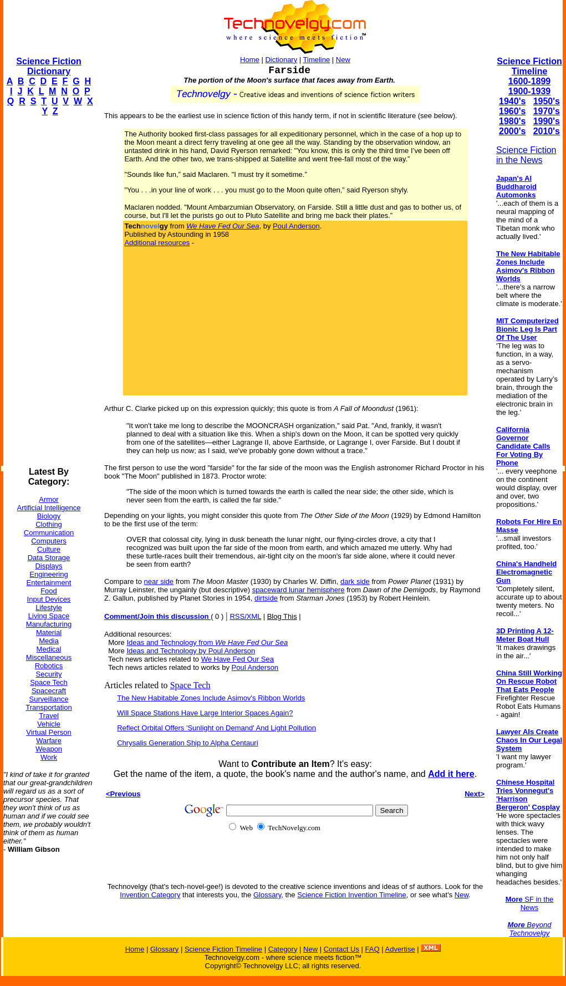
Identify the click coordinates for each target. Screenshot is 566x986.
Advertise (400, 949)
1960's (512, 111)
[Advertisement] (47, 291)
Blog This (282, 616)
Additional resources (157, 242)
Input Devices (49, 599)
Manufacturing (49, 624)
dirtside (266, 598)
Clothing (48, 524)
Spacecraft (49, 691)
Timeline (316, 59)
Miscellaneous (49, 657)
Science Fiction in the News (526, 155)
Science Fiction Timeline (529, 66)
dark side (355, 581)
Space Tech (49, 682)
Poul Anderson (296, 226)
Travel (49, 715)
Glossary (267, 895)
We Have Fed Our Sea (237, 659)
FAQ (372, 949)
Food (48, 591)
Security (49, 674)
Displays (48, 566)
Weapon (48, 749)
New (343, 59)
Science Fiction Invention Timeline (351, 895)
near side (159, 581)
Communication (49, 532)
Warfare (49, 740)
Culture (48, 549)
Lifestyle (48, 607)
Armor (48, 499)
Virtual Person (48, 732)
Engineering (48, 574)
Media (48, 641)
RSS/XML (245, 616)
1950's (546, 101)
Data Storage (49, 557)
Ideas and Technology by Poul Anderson (190, 651)
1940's (512, 101)
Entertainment (49, 582)
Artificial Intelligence (49, 508)
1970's (546, 111)
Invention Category (150, 895)
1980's (512, 121)
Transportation (49, 707)
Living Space (48, 616)
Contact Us (341, 949)
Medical (49, 649)
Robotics (49, 666)
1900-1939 (529, 91)
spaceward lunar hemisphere (298, 590)
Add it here (451, 774)
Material (49, 632)
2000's (512, 131)
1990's (546, 121)
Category (283, 949)
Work (48, 757)
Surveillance (49, 699)
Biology (49, 516)
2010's (546, 131)
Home (249, 59)
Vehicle (48, 724)
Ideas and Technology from (207, 642)
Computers (49, 541)
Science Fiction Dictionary (48, 66)
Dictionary (281, 59)
